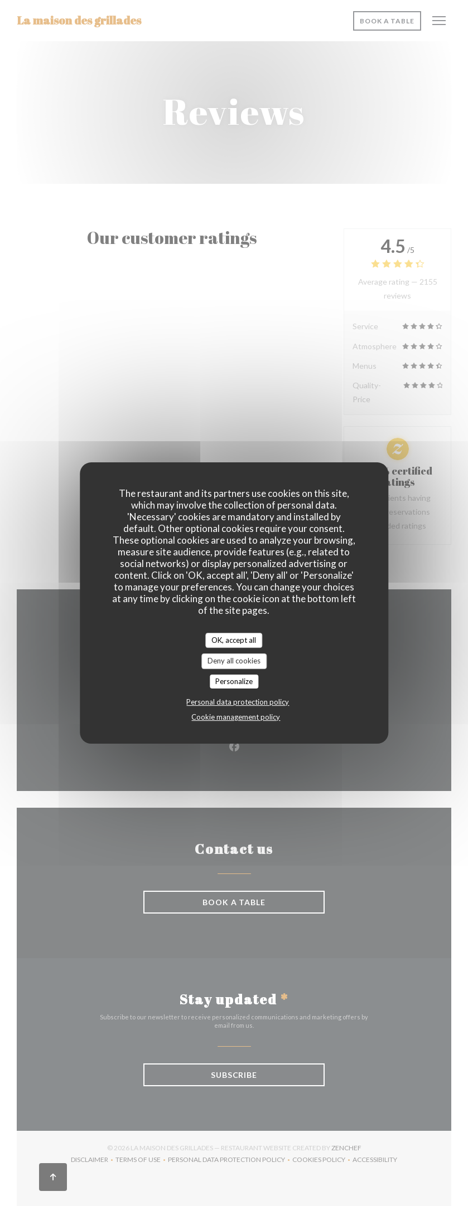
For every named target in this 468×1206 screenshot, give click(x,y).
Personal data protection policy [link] (237, 701)
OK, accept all (233, 640)
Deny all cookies (234, 660)
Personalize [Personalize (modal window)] (234, 681)
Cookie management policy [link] (235, 716)
